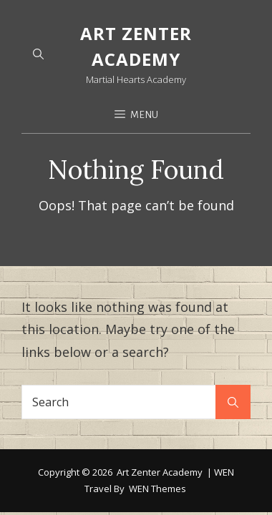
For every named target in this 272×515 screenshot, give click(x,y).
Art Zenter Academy (160, 418)
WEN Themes (157, 434)
